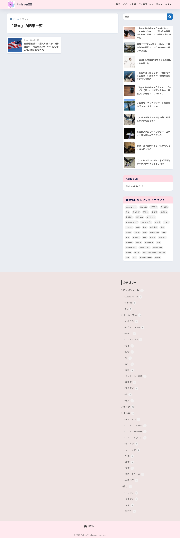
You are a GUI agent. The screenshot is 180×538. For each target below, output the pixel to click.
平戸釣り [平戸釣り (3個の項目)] (136, 237)
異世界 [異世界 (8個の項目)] (138, 242)
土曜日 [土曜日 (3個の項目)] (128, 232)
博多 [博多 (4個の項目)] (162, 227)
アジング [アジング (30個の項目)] (136, 212)
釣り (118, 4)
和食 (129, 462)
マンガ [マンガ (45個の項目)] (157, 222)
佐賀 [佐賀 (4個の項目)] (145, 227)
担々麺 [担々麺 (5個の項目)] (152, 237)
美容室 (130, 382)
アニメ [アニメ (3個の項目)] (145, 212)
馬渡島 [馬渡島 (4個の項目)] (157, 257)
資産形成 (131, 388)
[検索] (170, 16)
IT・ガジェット (146, 4)
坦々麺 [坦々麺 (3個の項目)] (137, 232)
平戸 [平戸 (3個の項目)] (127, 237)
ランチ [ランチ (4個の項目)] (166, 222)
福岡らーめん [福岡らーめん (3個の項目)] (131, 247)
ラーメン (131, 444)
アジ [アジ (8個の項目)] (127, 212)
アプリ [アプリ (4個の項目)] (154, 212)
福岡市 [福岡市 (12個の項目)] (128, 252)
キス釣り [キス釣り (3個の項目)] (129, 217)
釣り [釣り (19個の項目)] (134, 257)
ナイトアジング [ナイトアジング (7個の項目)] (132, 222)
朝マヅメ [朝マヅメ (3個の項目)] (162, 237)
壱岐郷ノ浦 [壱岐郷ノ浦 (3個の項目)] (154, 232)
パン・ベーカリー (136, 431)
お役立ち (131, 321)
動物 (129, 352)
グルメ (168, 4)
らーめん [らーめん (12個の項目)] (164, 207)
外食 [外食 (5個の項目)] (164, 232)
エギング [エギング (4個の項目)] (164, 212)
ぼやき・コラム (134, 327)
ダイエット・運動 (136, 376)
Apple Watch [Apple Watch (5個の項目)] (131, 207)
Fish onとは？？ (134, 186)
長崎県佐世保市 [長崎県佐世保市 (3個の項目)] (146, 257)
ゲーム (130, 333)
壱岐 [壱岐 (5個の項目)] (145, 232)
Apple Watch (133, 297)
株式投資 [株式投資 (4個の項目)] (129, 242)
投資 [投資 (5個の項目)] (145, 237)
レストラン (132, 450)
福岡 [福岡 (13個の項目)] (158, 242)
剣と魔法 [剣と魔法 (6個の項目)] (153, 227)
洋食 (129, 468)
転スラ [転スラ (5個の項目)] (137, 252)
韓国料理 (131, 480)
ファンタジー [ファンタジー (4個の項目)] (146, 222)
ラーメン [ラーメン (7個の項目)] (129, 227)
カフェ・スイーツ (136, 425)
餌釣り (130, 511)
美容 (129, 370)
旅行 (129, 364)
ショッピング (133, 339)
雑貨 (129, 400)
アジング (131, 493)
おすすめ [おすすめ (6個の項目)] (153, 207)
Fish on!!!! (20, 4)
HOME (90, 526)
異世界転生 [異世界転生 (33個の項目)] (149, 242)
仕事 (129, 346)
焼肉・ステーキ (134, 474)
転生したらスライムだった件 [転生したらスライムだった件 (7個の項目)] (154, 252)
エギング (131, 499)
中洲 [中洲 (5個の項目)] (138, 227)
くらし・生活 (129, 4)
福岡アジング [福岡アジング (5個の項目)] (145, 247)
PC (128, 309)
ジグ (129, 505)
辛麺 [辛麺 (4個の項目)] (127, 257)
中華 (129, 456)
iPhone (130, 303)
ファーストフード (136, 438)
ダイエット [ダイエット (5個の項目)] (151, 217)
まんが (159, 4)
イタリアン (132, 419)
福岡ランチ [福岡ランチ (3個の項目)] (157, 247)
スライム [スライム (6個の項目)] (139, 217)
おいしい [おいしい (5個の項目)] (143, 207)
